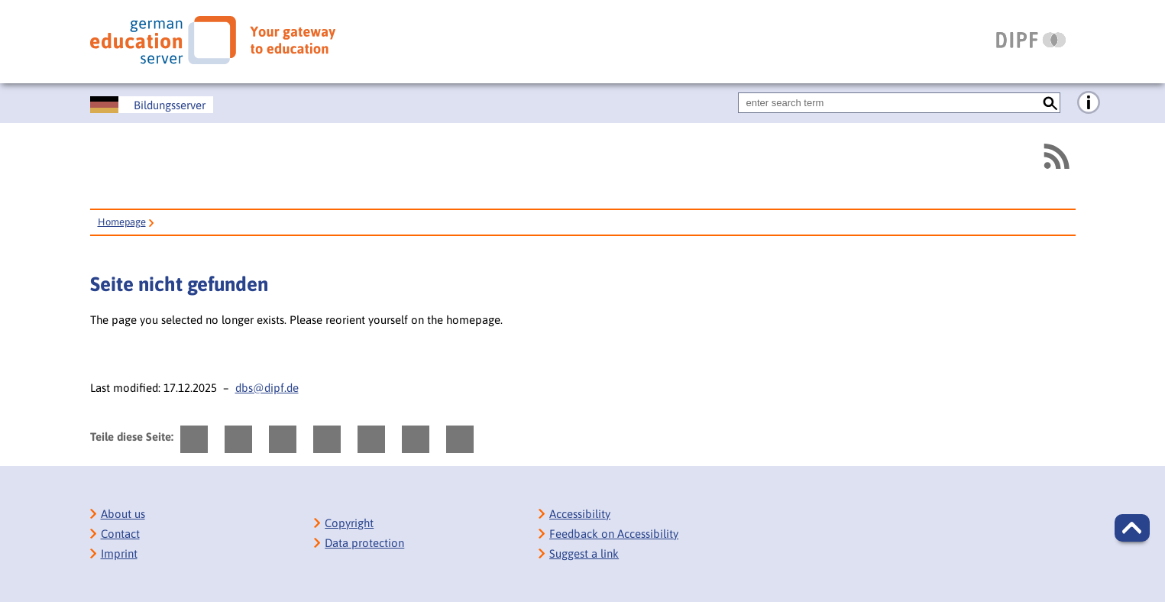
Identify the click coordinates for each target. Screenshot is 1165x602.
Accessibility (579, 513)
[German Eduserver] (212, 40)
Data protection (364, 542)
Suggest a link (584, 553)
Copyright (349, 522)
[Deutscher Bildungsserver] (151, 104)
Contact (120, 533)
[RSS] (1056, 156)
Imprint (119, 553)
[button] (1132, 528)
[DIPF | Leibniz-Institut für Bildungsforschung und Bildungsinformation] (1031, 39)
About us (123, 513)
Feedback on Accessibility (613, 533)
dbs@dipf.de (267, 387)
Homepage (122, 222)
